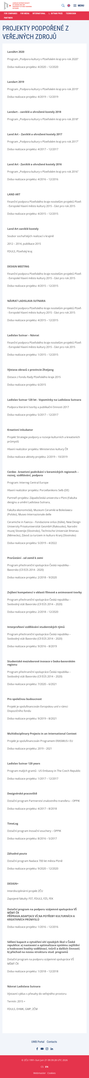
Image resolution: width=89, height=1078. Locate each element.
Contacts (52, 1041)
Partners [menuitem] (8, 18)
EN (46, 1066)
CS (42, 1066)
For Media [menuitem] (24, 13)
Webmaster (39, 1073)
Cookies (51, 1073)
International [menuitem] (39, 13)
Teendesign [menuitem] (71, 13)
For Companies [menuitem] (10, 13)
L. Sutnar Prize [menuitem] (56, 13)
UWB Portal (37, 1041)
